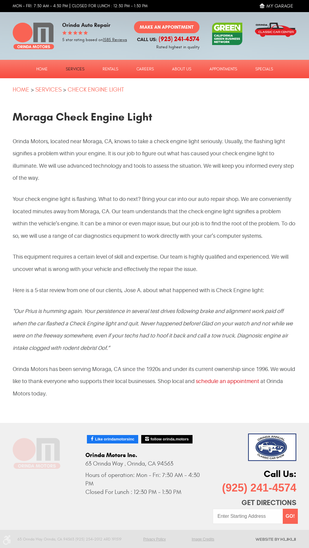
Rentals (110, 69)
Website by (275, 539)
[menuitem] (42, 69)
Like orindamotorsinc (114, 439)
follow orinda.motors (170, 439)
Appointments (223, 69)
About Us (181, 69)
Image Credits (203, 539)
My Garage (279, 6)
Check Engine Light (96, 89)
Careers (145, 69)
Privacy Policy (154, 539)
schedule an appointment (228, 381)
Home (42, 69)
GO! (290, 516)
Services (75, 69)
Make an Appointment (167, 27)
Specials (264, 69)
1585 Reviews (115, 40)
